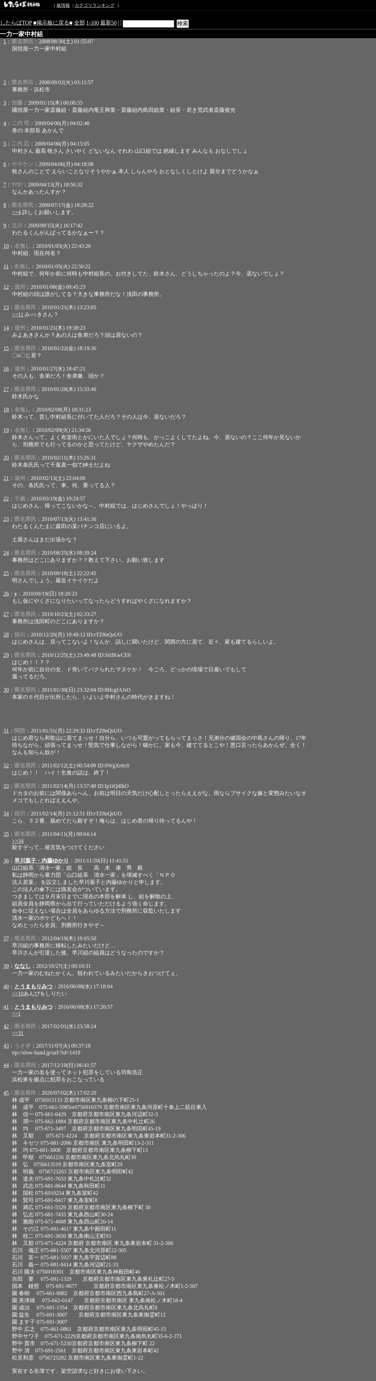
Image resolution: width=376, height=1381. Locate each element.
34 (6, 813)
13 (6, 307)
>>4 (16, 212)
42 (6, 1026)
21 (6, 478)
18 (6, 409)
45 (6, 1093)
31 (6, 731)
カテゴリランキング (95, 5)
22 (6, 498)
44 (6, 1065)
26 (6, 594)
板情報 (63, 5)
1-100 (92, 23)
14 (6, 328)
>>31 (18, 1033)
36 (6, 861)
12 (6, 287)
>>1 (16, 1014)
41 (6, 1007)
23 (6, 519)
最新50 (108, 23)
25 (6, 573)
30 (6, 690)
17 (6, 389)
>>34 (18, 841)
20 (6, 458)
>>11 (17, 314)
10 (6, 246)
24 (6, 553)
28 (6, 634)
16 (6, 369)
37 (6, 938)
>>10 (18, 993)
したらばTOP (16, 23)
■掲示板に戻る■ (52, 23)
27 (6, 614)
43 (6, 1046)
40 (6, 986)
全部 (79, 23)
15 (6, 348)
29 (6, 655)
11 (6, 266)
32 (6, 765)
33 (6, 786)
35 (6, 834)
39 (6, 966)
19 (6, 430)
